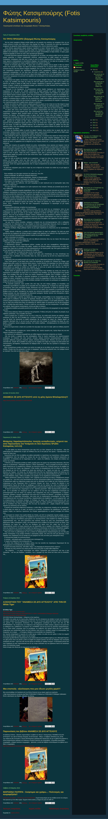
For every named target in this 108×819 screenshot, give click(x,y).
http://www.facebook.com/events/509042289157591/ (18, 746)
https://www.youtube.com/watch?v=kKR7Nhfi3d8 (17, 400)
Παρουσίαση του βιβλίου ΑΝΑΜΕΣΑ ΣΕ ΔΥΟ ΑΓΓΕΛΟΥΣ (30, 731)
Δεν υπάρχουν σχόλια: (35, 387)
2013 (94, 127)
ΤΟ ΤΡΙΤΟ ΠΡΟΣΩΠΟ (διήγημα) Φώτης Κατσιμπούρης (29, 39)
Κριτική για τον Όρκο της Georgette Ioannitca (91, 250)
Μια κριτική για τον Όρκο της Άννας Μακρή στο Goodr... (98, 91)
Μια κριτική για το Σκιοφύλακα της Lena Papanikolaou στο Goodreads (93, 189)
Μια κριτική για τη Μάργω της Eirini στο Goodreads (99, 99)
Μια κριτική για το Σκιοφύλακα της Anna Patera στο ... (99, 84)
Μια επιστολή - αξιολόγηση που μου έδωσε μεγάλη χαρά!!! (31, 689)
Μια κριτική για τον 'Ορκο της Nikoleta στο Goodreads (98, 113)
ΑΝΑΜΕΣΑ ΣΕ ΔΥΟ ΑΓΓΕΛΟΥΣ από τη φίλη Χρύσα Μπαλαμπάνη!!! (35, 397)
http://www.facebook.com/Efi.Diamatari (14, 615)
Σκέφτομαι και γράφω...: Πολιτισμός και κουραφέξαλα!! (19, 798)
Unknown (79, 67)
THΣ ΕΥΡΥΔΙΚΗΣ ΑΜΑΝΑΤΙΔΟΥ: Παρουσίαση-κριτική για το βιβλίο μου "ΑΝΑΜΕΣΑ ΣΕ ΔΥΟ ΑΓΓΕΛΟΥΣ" (93, 235)
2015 (94, 122)
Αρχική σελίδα (34, 809)
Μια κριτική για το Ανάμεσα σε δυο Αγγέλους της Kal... (99, 106)
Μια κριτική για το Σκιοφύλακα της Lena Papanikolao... (99, 76)
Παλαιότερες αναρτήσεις (59, 809)
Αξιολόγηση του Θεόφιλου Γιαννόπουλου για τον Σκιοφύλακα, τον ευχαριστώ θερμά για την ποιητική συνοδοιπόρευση (94, 205)
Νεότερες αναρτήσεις (11, 809)
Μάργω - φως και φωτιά (91, 162)
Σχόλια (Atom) (15, 813)
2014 (94, 125)
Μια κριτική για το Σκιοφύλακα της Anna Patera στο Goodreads (93, 220)
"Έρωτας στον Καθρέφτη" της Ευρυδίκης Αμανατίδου (92, 136)
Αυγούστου (97, 72)
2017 (94, 120)
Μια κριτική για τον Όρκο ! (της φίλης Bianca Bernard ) (93, 150)
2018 (94, 69)
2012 (94, 130)
